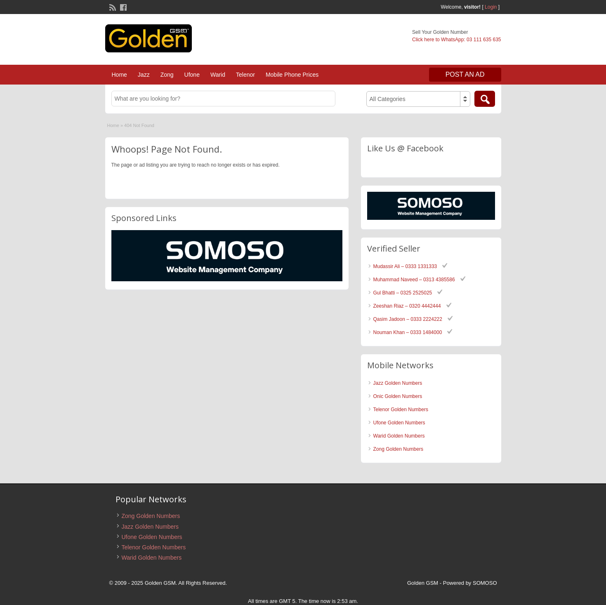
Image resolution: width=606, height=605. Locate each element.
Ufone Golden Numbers (399, 423)
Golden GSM (422, 583)
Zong (167, 74)
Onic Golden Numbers (397, 396)
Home (119, 74)
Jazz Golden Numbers (397, 383)
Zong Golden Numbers (398, 449)
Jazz (144, 74)
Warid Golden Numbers (399, 436)
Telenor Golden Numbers (400, 409)
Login (491, 7)
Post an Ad (465, 74)
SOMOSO (485, 583)
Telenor (245, 74)
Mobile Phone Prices (292, 74)
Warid (217, 74)
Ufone (192, 74)
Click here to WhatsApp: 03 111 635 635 (456, 39)
